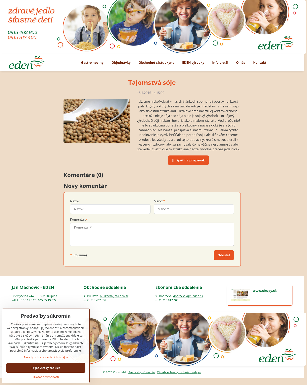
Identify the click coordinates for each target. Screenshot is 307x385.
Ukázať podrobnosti (46, 377)
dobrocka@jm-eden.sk (188, 296)
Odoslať (224, 255)
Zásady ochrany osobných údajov (179, 372)
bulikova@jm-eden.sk (114, 296)
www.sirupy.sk (265, 291)
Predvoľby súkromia (141, 372)
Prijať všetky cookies (45, 368)
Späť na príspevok (188, 160)
